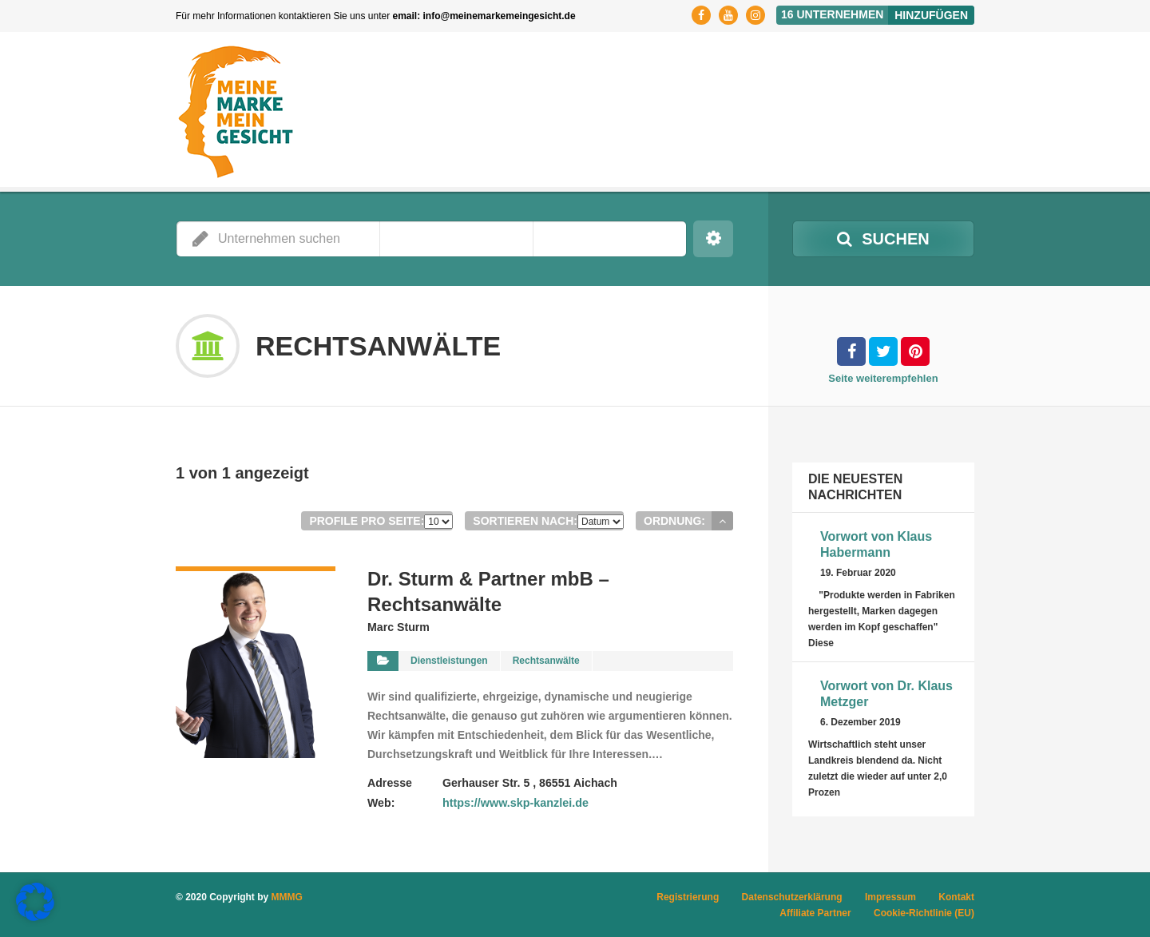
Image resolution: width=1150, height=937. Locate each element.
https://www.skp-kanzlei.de (513, 802)
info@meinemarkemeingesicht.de (499, 16)
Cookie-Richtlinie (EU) (924, 913)
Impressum (890, 897)
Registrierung (687, 897)
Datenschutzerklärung (792, 897)
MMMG (287, 897)
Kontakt (956, 897)
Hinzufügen (931, 15)
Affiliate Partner (815, 913)
